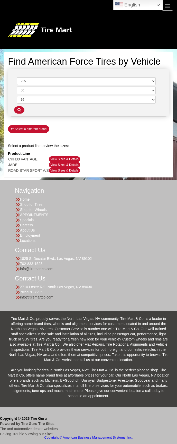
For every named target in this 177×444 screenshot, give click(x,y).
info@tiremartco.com (36, 269)
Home (25, 199)
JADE (12, 165)
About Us (27, 230)
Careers (26, 225)
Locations (27, 240)
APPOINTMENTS (34, 215)
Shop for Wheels (33, 210)
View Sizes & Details (64, 159)
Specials (27, 220)
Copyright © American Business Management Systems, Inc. (88, 437)
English (127, 5)
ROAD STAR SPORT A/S (28, 170)
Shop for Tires (31, 204)
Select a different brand (28, 129)
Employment (30, 235)
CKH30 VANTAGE (23, 159)
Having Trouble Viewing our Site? (26, 434)
